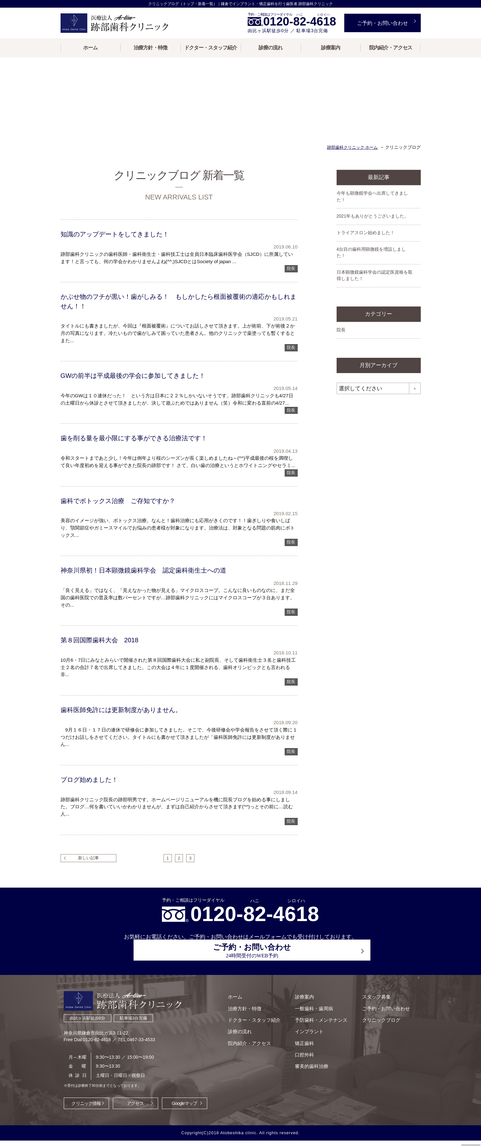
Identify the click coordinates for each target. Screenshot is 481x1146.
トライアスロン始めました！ (366, 244)
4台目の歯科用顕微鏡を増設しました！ (371, 264)
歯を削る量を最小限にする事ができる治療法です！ (143, 451)
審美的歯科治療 (308, 1068)
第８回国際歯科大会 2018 (103, 654)
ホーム (90, 48)
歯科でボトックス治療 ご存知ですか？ (125, 513)
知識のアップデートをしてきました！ (122, 245)
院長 (291, 280)
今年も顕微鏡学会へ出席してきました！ (372, 208)
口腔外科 (301, 1057)
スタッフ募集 (371, 996)
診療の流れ (270, 48)
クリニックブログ (376, 1020)
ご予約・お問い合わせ (381, 1008)
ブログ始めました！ (93, 793)
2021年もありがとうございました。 (373, 228)
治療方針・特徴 (150, 48)
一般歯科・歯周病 (311, 1008)
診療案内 (330, 48)
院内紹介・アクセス (390, 48)
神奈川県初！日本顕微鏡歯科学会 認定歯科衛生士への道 (152, 583)
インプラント (306, 1032)
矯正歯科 (301, 1045)
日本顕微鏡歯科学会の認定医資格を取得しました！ (374, 288)
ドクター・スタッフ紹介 (210, 48)
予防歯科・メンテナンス (318, 1020)
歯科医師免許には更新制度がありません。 (128, 724)
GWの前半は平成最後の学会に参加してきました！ (142, 388)
